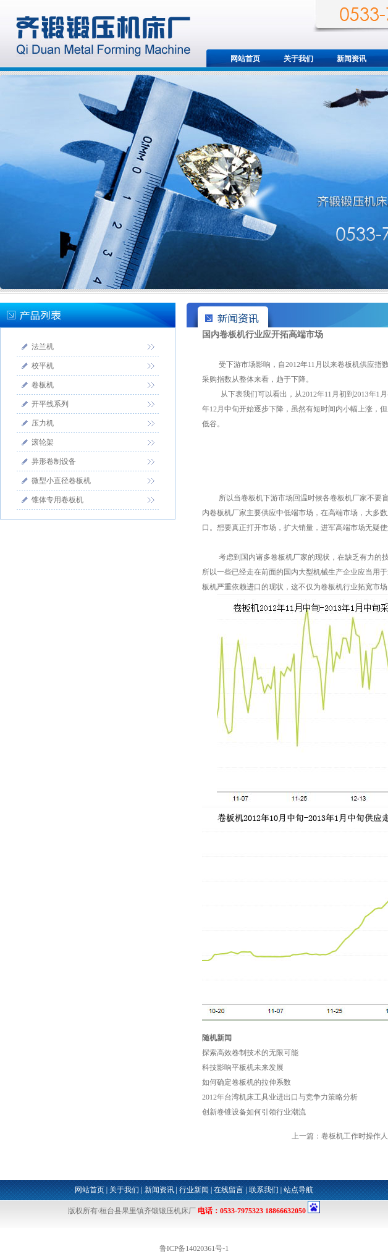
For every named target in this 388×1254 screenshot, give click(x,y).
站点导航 (298, 1189)
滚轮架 (43, 442)
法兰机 (43, 346)
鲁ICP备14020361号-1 (194, 1248)
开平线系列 (50, 404)
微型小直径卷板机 (61, 480)
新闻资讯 (351, 58)
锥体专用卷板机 (57, 499)
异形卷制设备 (54, 461)
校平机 (43, 365)
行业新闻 (194, 1189)
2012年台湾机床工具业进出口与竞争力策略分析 (280, 1097)
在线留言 (228, 1189)
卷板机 (43, 385)
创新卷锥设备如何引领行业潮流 (254, 1112)
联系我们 (264, 1189)
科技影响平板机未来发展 (243, 1067)
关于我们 (298, 58)
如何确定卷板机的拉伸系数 (246, 1082)
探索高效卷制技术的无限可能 (250, 1052)
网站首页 (245, 58)
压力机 (43, 423)
